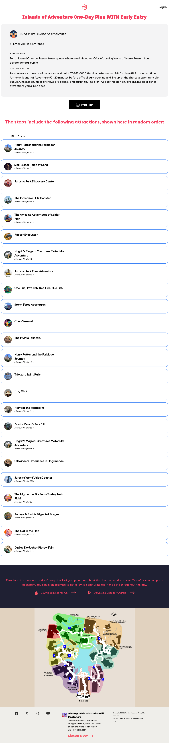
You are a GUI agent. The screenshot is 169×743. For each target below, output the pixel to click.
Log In (163, 7)
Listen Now (81, 736)
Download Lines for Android (111, 592)
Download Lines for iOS (55, 593)
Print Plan (84, 105)
